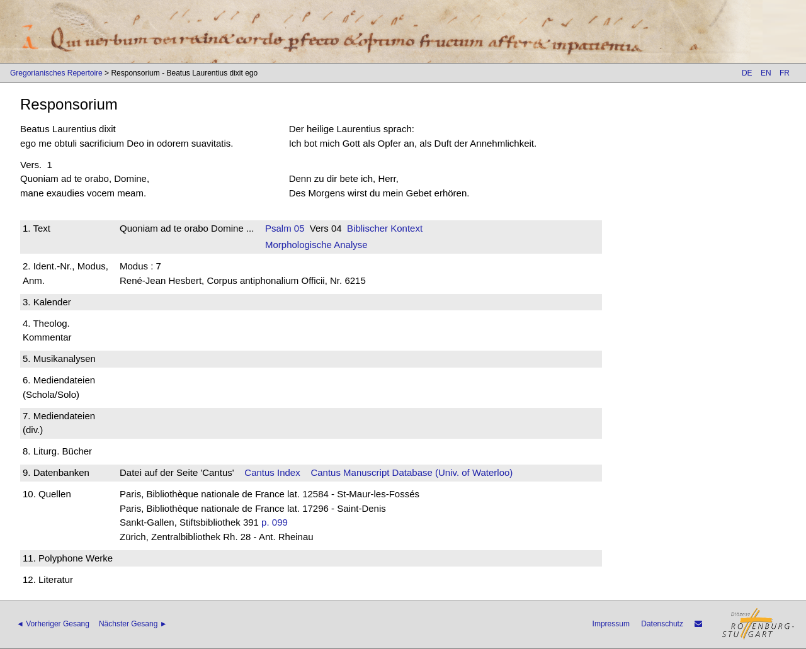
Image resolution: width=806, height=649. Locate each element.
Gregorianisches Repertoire (56, 73)
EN (766, 73)
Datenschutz (662, 623)
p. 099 (274, 522)
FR (785, 73)
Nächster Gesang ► (133, 623)
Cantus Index (272, 472)
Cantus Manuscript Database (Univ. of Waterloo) (411, 472)
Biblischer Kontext (385, 228)
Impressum (611, 623)
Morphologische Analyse (316, 244)
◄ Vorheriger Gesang (52, 623)
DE (747, 73)
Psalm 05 (285, 228)
